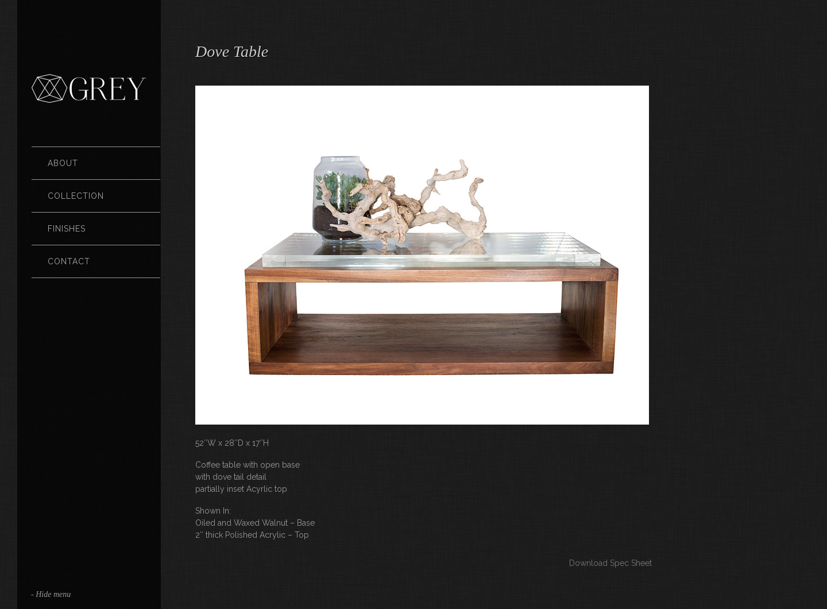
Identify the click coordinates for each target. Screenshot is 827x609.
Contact (69, 261)
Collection (76, 196)
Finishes (67, 228)
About (63, 163)
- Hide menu (51, 594)
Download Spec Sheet (610, 563)
